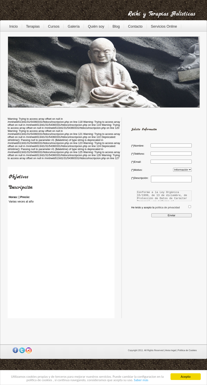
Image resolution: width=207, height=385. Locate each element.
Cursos (53, 26)
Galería (74, 26)
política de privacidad (167, 207)
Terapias (33, 26)
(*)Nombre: (137, 145)
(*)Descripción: (139, 177)
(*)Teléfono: (138, 153)
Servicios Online (164, 26)
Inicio (13, 26)
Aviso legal (170, 350)
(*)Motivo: (137, 169)
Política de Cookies (187, 350)
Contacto (135, 26)
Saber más (141, 380)
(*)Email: (136, 161)
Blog (116, 26)
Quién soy (96, 26)
